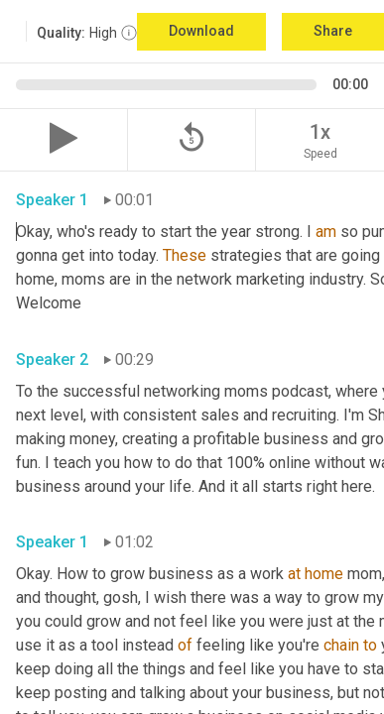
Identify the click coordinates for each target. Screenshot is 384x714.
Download (201, 31)
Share (333, 31)
